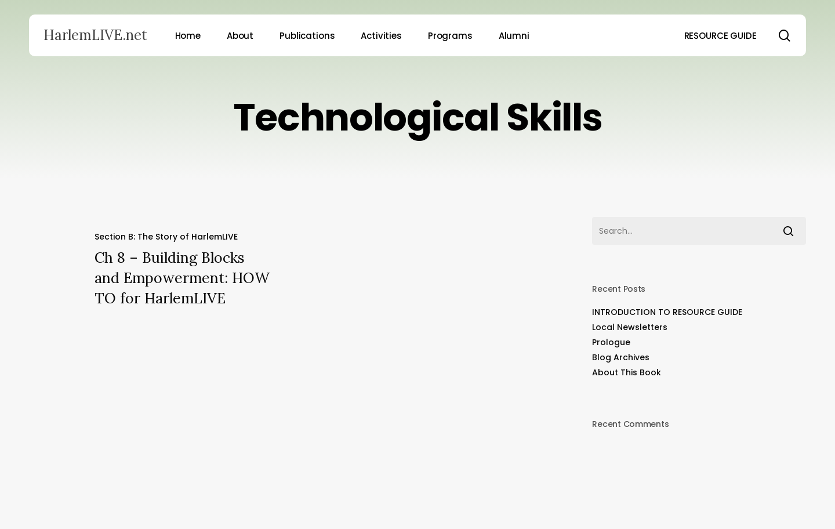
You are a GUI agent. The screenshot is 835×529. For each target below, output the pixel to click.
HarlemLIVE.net (95, 35)
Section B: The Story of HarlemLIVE (166, 236)
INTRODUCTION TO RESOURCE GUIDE (667, 312)
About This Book (626, 372)
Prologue (611, 342)
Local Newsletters (629, 327)
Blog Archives (620, 357)
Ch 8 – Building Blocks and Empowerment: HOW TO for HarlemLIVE (182, 277)
